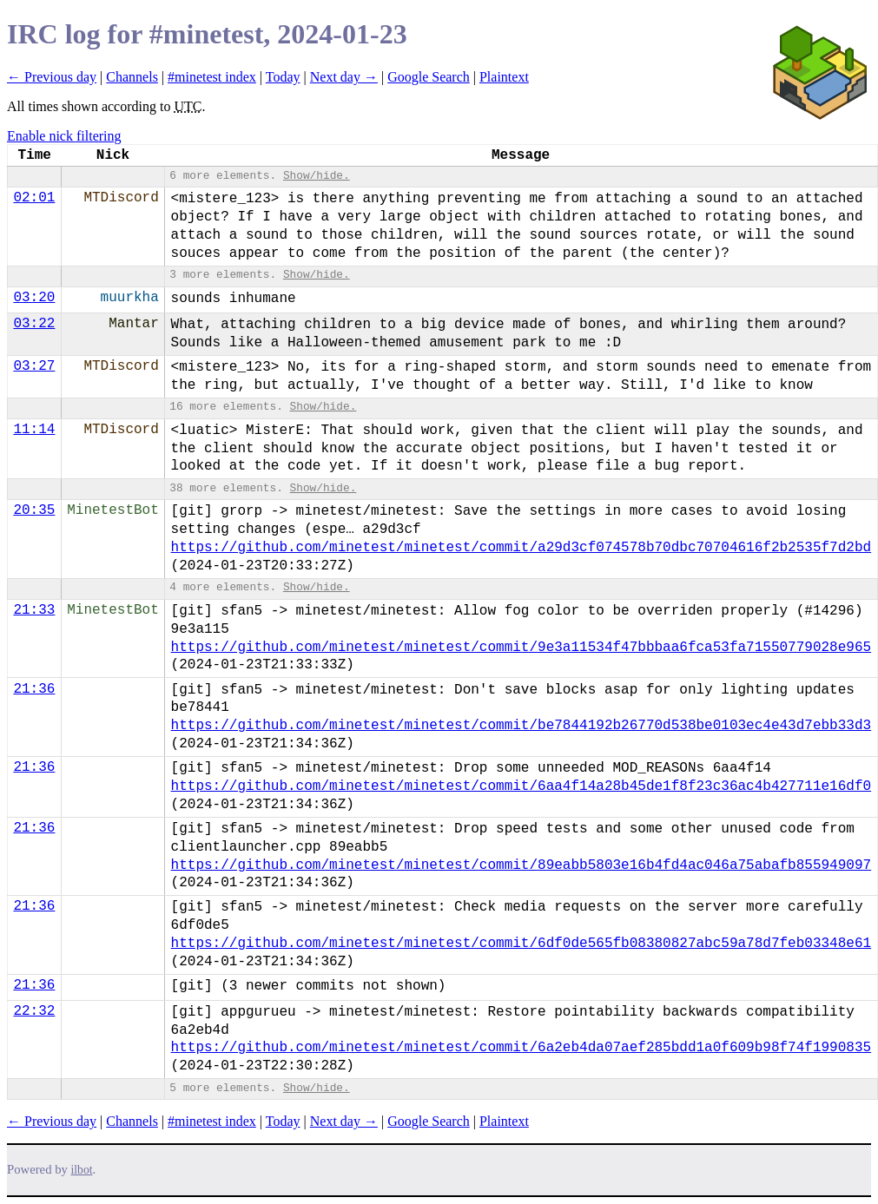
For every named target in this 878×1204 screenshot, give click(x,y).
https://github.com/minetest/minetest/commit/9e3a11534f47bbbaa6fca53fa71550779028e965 (521, 647)
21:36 (34, 689)
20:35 (34, 510)
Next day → (344, 76)
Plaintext (504, 76)
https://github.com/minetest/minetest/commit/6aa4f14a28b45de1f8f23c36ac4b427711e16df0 (521, 786)
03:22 (34, 324)
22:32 (34, 1011)
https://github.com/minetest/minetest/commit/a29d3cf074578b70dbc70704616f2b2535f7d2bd (521, 548)
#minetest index (212, 76)
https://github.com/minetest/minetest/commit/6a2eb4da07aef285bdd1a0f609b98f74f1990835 (521, 1048)
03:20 (34, 298)
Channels (132, 76)
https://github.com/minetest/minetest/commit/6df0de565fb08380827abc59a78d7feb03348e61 (521, 943)
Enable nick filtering (64, 135)
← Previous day (51, 76)
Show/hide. (316, 175)
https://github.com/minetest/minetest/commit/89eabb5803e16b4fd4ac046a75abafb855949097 (521, 865)
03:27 (34, 366)
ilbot (82, 1169)
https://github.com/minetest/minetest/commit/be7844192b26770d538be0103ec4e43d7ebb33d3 (521, 726)
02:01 (34, 198)
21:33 (34, 610)
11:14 (34, 430)
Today (283, 76)
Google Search (428, 76)
